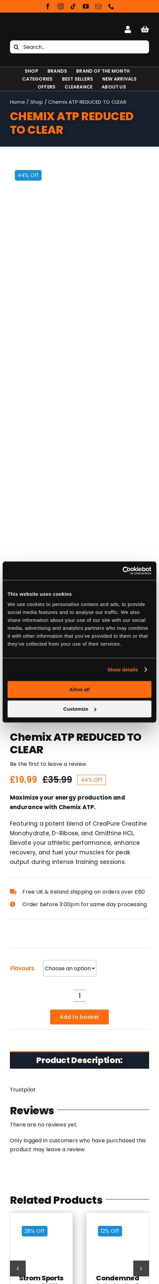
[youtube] (86, 6)
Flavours (22, 447)
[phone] (111, 6)
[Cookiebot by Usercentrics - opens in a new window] (122, 570)
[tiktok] (73, 6)
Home (17, 101)
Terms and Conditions (79, 1168)
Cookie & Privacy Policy (79, 1159)
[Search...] (79, 47)
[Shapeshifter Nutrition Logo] (32, 26)
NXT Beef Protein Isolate (80, 1274)
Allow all (80, 689)
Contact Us (79, 1195)
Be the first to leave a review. (48, 242)
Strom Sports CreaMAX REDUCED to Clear (41, 768)
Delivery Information (79, 1177)
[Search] (16, 47)
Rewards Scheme (79, 1187)
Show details (123, 669)
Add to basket (79, 496)
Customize (79, 709)
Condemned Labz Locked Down (117, 764)
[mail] (98, 6)
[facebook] (48, 6)
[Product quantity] (79, 475)
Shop (36, 101)
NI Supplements (79, 1226)
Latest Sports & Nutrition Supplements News (79, 1150)
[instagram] (61, 6)
